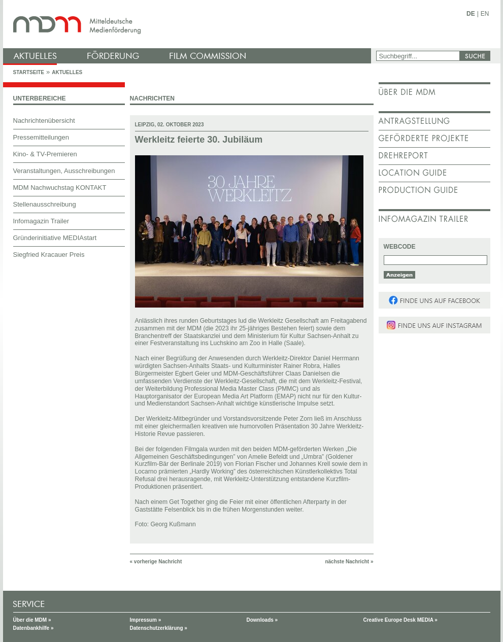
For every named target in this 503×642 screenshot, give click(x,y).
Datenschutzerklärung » (158, 628)
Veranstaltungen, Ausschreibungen (64, 171)
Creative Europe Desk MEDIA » (400, 620)
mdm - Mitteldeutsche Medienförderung (188, 24)
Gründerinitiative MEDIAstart (55, 238)
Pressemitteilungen (41, 137)
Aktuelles (67, 72)
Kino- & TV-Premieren (45, 154)
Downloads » (262, 620)
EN (485, 13)
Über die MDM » (32, 620)
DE (470, 13)
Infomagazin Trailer (41, 221)
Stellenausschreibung (44, 204)
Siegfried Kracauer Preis (49, 254)
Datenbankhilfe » (33, 628)
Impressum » (145, 620)
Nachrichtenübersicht (44, 120)
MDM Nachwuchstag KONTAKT (60, 187)
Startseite (28, 72)
